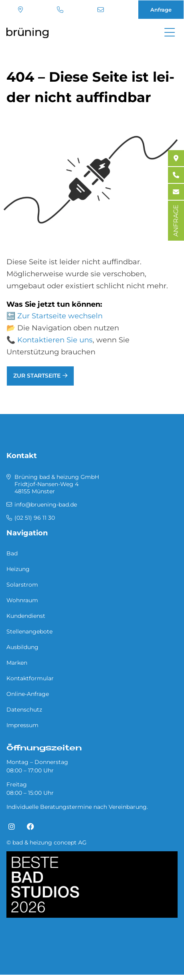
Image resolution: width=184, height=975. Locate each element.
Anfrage (161, 9)
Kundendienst (25, 615)
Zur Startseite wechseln (60, 316)
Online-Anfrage (27, 694)
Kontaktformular (30, 678)
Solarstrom (22, 584)
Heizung (18, 569)
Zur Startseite (37, 375)
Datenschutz (24, 709)
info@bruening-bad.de (100, 9)
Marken (16, 662)
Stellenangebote (29, 631)
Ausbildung (22, 647)
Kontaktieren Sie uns (55, 340)
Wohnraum (22, 600)
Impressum (22, 725)
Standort (20, 9)
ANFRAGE (176, 221)
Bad (12, 553)
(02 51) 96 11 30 (60, 9)
